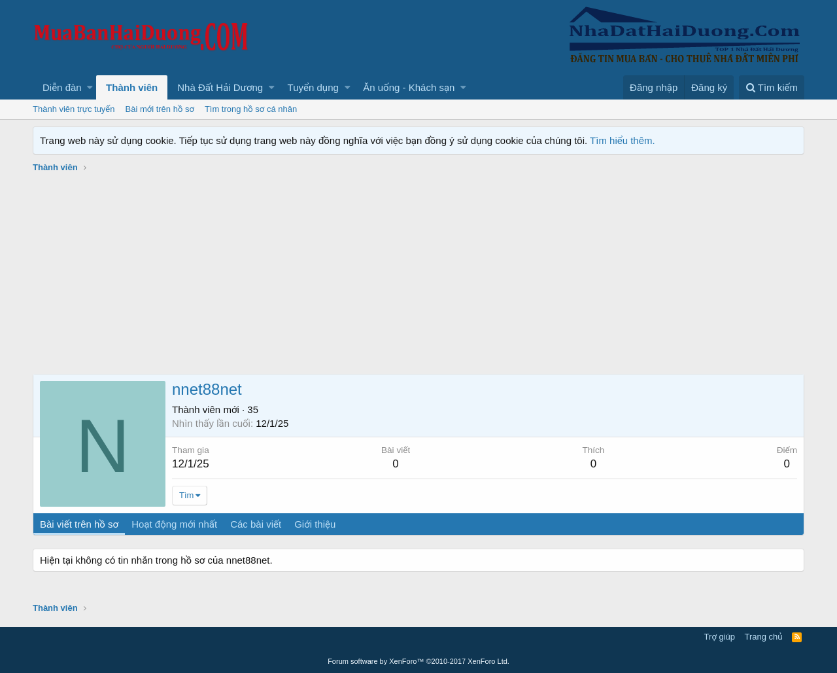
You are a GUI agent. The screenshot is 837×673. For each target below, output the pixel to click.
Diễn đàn (62, 87)
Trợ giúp (719, 637)
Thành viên (132, 87)
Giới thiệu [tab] (314, 524)
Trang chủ (764, 637)
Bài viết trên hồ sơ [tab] (79, 524)
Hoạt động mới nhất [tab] (174, 524)
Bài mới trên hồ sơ (160, 109)
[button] (90, 87)
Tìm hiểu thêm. (622, 140)
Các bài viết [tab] (255, 524)
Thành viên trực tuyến (74, 109)
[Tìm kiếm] (771, 87)
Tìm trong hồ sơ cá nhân (251, 109)
